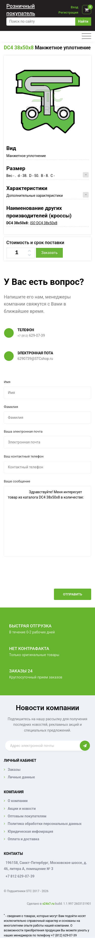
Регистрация (68, 12)
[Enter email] (42, 746)
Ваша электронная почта (23, 431)
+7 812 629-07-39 (20, 876)
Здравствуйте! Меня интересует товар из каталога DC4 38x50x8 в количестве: (47, 521)
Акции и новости (21, 809)
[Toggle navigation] (86, 36)
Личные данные (21, 777)
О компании (17, 801)
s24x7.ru (48, 903)
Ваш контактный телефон (24, 456)
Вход (74, 7)
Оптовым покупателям (27, 816)
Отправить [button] (72, 594)
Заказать (49, 252)
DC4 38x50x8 (19, 48)
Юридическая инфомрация (30, 831)
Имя (7, 382)
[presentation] (52, 576)
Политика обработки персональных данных (45, 824)
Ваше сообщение (17, 481)
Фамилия (11, 407)
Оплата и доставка (23, 839)
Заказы (14, 770)
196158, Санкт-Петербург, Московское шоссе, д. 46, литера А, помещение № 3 (45, 865)
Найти (83, 21)
